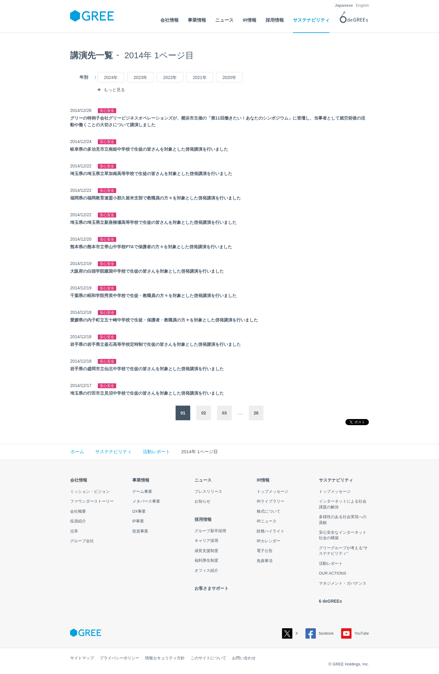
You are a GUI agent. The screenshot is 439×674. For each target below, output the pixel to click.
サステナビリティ (113, 451)
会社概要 (78, 511)
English (362, 5)
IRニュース (267, 521)
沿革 (74, 531)
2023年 (140, 77)
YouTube (355, 633)
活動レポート (156, 451)
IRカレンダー (268, 541)
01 (182, 412)
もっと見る (114, 89)
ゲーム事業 (142, 491)
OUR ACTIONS (332, 573)
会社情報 (78, 480)
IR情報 (263, 480)
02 (203, 412)
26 (256, 412)
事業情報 (140, 480)
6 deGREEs (330, 601)
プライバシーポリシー (119, 658)
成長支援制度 (206, 550)
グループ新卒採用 (210, 531)
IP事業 (138, 521)
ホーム (77, 451)
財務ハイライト (270, 531)
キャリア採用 (206, 540)
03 (224, 412)
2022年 (170, 77)
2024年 (111, 77)
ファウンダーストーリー (92, 501)
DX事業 (139, 511)
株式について (268, 511)
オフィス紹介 (206, 570)
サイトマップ (82, 658)
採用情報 (203, 519)
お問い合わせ (244, 658)
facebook (319, 633)
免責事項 (265, 560)
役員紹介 (78, 521)
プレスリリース (208, 491)
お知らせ (202, 501)
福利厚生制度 (206, 560)
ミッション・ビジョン (90, 491)
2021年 (199, 77)
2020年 (229, 77)
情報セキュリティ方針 (165, 658)
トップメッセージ (272, 491)
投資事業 (140, 531)
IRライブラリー (270, 501)
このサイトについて (208, 658)
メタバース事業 (146, 501)
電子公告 (265, 550)
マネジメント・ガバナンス (342, 583)
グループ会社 (82, 541)
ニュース (203, 480)
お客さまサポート (212, 588)
